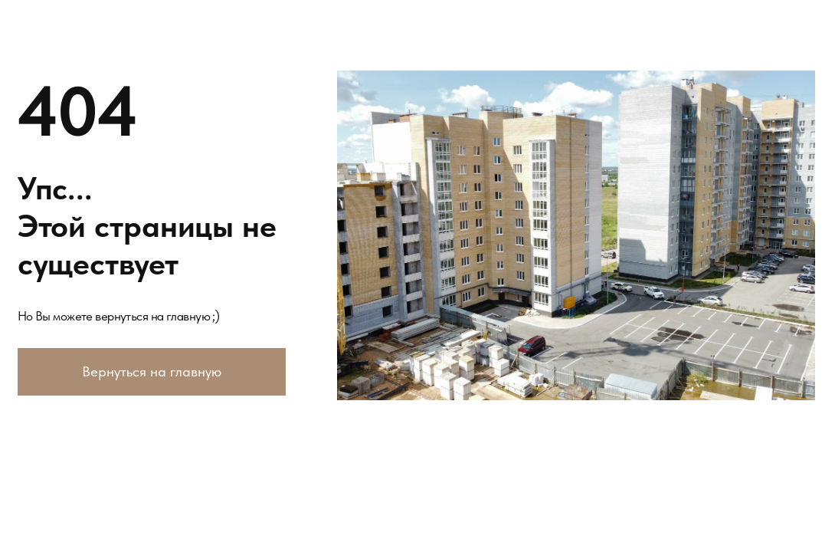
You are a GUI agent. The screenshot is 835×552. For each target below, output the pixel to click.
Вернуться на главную (151, 371)
